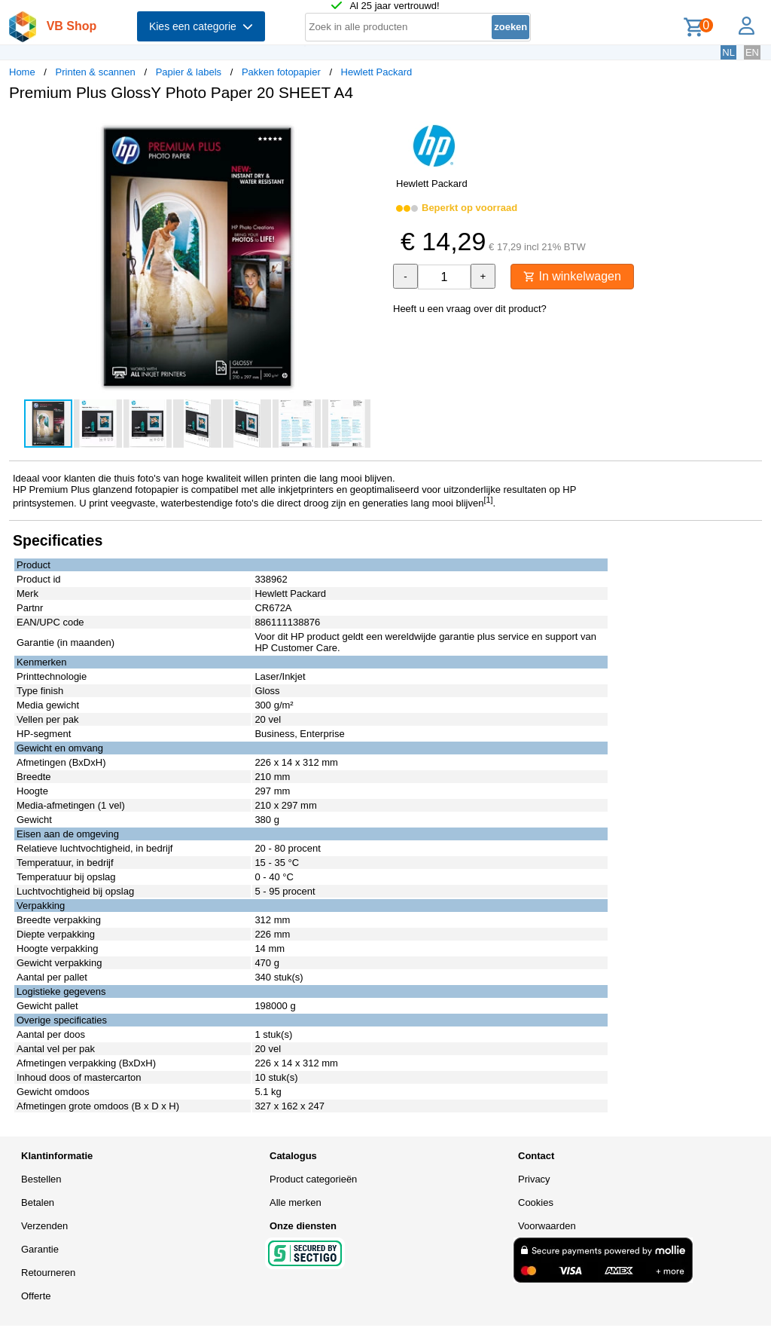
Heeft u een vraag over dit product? (470, 308)
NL (728, 52)
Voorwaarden (547, 1225)
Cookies (535, 1202)
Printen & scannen (96, 72)
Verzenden (44, 1225)
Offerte (36, 1296)
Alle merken (296, 1202)
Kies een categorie (201, 26)
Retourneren (48, 1272)
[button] (372, 129)
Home (22, 72)
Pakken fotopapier (281, 72)
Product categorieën (313, 1179)
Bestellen (41, 1179)
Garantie (40, 1249)
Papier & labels (188, 72)
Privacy (534, 1179)
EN (752, 52)
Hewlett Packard (377, 72)
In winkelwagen (572, 276)
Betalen (37, 1202)
